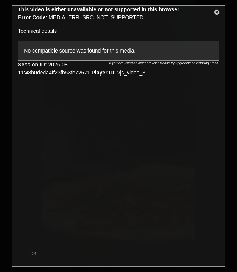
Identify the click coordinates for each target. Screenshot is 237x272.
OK (33, 253)
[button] (217, 14)
